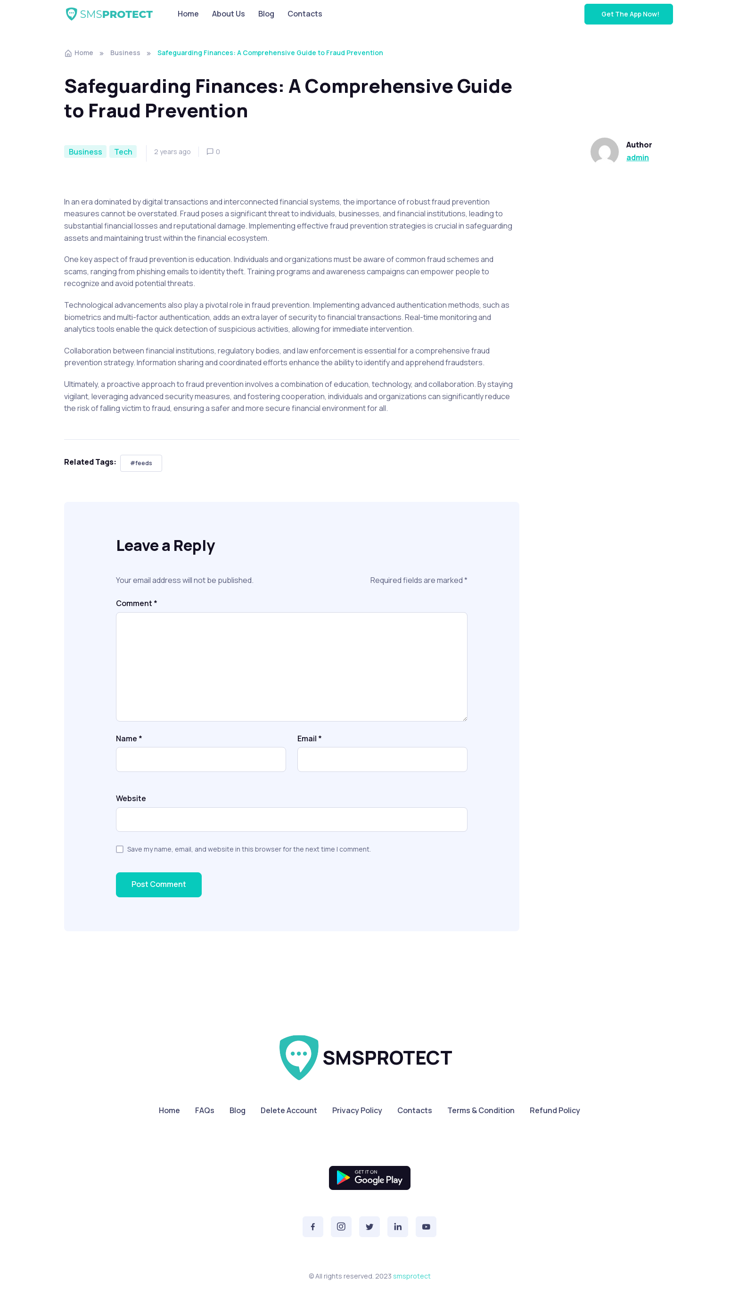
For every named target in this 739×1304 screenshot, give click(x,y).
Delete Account (289, 1110)
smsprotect (412, 1275)
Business (125, 52)
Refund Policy (555, 1110)
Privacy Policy (357, 1110)
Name (129, 738)
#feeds (141, 463)
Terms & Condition (481, 1110)
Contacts (304, 13)
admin (637, 157)
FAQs (204, 1110)
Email (309, 738)
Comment (136, 603)
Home (188, 13)
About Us (228, 13)
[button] (313, 1226)
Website (131, 798)
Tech (123, 152)
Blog (266, 13)
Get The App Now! (629, 13)
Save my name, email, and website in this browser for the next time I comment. (249, 849)
